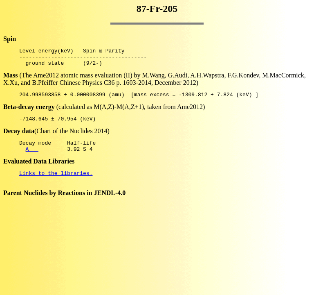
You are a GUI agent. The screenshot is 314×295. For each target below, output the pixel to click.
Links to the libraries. (55, 182)
